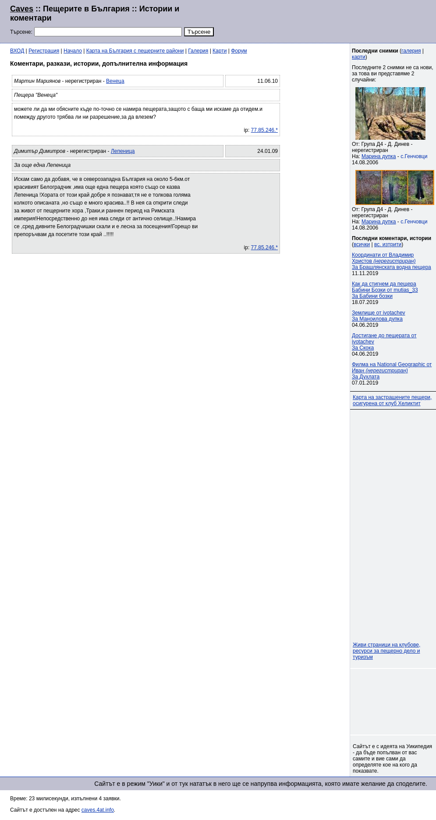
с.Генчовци (414, 156)
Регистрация (43, 51)
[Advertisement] (319, 20)
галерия (411, 51)
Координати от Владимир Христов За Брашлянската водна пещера (391, 261)
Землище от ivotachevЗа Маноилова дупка (378, 316)
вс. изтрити (387, 244)
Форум (239, 51)
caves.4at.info (98, 810)
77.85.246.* (264, 130)
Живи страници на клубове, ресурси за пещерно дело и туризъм (386, 651)
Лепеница (123, 151)
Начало (73, 51)
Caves (21, 8)
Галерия (198, 51)
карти (358, 57)
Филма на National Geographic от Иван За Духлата (392, 370)
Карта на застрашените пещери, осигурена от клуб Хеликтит (392, 400)
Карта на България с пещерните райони (135, 51)
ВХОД (17, 51)
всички (362, 244)
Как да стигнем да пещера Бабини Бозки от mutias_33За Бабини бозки (385, 290)
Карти (220, 51)
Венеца (115, 81)
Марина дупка (379, 156)
